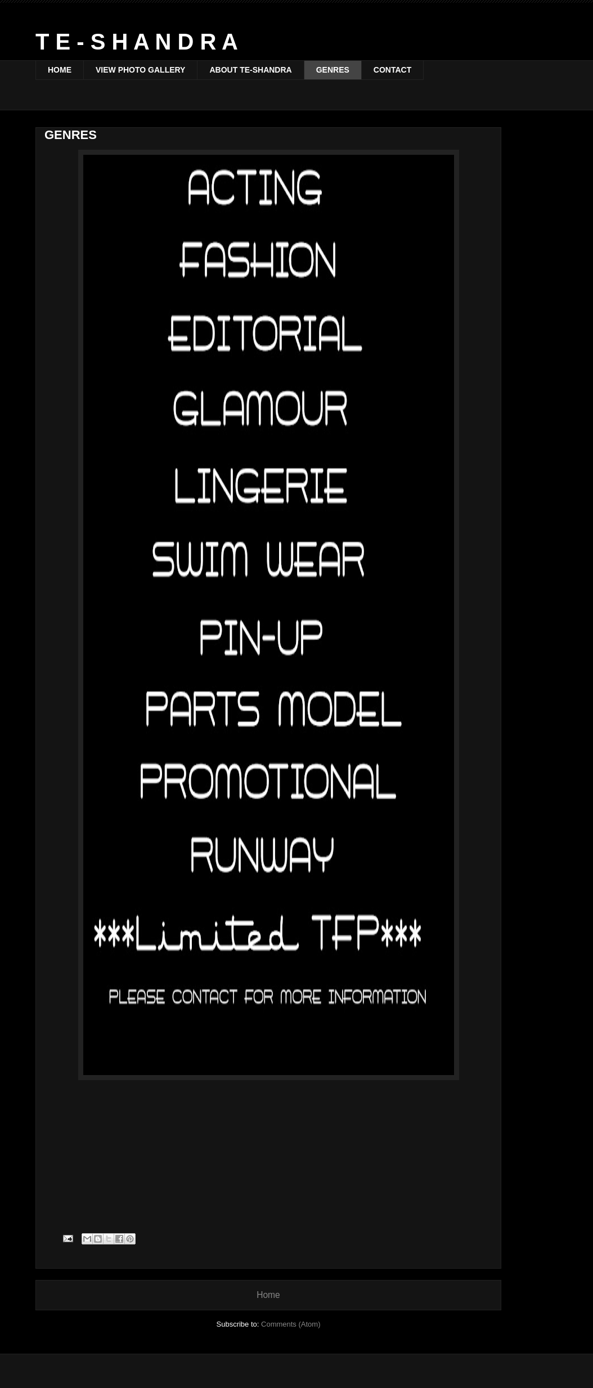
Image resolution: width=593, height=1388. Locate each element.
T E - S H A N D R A (136, 41)
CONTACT (392, 69)
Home (268, 1295)
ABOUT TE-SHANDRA (250, 69)
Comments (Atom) (290, 1324)
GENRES (332, 69)
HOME (59, 69)
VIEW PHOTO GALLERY (140, 69)
